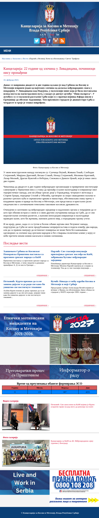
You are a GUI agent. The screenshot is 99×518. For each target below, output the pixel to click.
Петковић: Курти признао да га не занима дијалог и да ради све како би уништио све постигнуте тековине (24, 284)
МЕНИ (7, 50)
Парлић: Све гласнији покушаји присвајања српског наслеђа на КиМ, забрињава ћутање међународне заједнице (72, 255)
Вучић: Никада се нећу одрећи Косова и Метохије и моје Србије (73, 283)
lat (57, 34)
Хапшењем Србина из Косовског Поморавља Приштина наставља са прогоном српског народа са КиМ (23, 254)
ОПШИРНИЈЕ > (43, 276)
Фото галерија (10, 437)
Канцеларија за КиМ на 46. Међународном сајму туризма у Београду (72, 442)
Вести (25, 58)
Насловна (6, 58)
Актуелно (16, 58)
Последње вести (15, 243)
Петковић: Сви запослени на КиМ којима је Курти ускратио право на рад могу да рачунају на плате (72, 405)
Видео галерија (11, 401)
